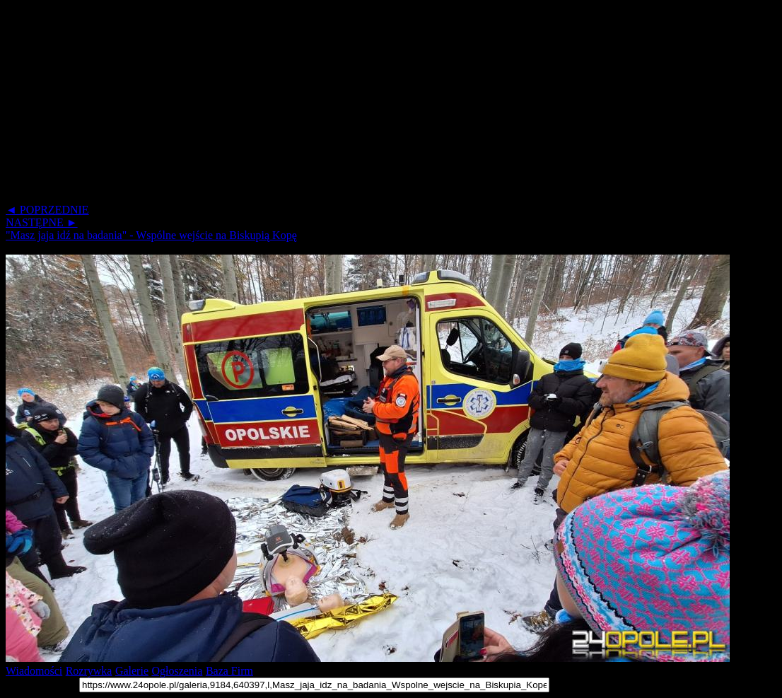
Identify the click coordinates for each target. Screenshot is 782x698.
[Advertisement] (391, 105)
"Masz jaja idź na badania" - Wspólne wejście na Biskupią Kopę (151, 235)
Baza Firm (229, 671)
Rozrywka (89, 671)
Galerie (131, 671)
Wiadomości (34, 671)
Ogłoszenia (176, 671)
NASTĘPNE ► (42, 222)
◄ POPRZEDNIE (47, 210)
